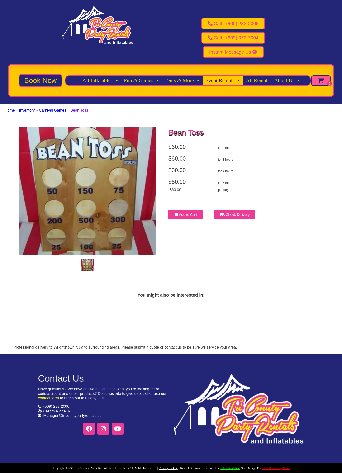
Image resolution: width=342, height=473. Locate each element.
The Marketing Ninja (276, 468)
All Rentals (258, 80)
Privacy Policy (168, 468)
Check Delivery (235, 215)
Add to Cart (185, 215)
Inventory (27, 110)
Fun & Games (142, 80)
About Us (287, 80)
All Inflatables (100, 80)
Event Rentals (223, 80)
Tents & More (182, 80)
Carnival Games (52, 110)
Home (10, 110)
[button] (40, 80)
